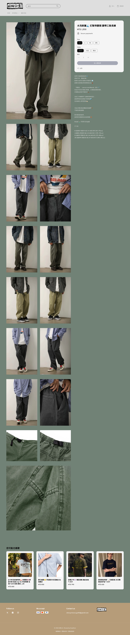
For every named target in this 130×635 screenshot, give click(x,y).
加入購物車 (97, 63)
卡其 (87, 50)
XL (90, 43)
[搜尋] (57, 6)
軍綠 (80, 50)
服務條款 (58, 631)
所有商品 (14, 13)
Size (78, 39)
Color (79, 47)
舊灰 (94, 50)
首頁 (8, 13)
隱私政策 (64, 631)
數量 (78, 54)
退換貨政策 (71, 631)
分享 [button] (79, 68)
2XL (96, 43)
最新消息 (23, 13)
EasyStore (73, 628)
